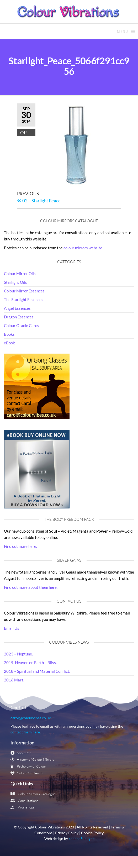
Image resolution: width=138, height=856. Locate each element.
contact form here (25, 732)
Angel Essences (17, 308)
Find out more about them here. (30, 587)
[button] (122, 31)
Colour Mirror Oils (20, 273)
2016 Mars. (14, 680)
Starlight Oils (15, 282)
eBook (9, 342)
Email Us (11, 628)
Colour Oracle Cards (21, 325)
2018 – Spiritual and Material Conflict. (37, 671)
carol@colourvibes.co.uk (30, 718)
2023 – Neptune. (18, 654)
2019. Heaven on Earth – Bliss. (30, 662)
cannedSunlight (81, 839)
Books (9, 334)
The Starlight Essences (23, 299)
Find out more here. (20, 546)
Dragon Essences (19, 316)
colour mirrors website (82, 247)
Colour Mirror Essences (24, 290)
